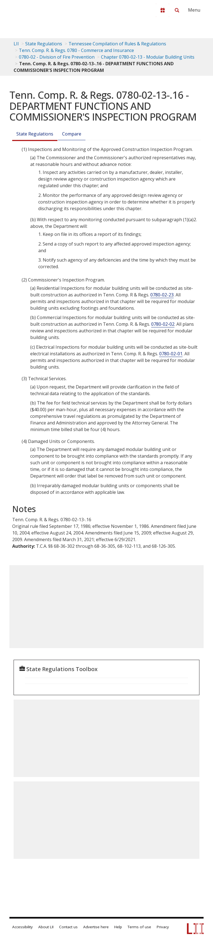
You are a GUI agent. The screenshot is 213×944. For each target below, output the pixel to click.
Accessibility (22, 926)
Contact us (68, 926)
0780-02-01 (170, 354)
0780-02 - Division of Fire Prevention (57, 57)
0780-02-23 (162, 295)
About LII (46, 926)
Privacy (163, 926)
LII (16, 44)
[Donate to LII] (162, 10)
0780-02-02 (162, 324)
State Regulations (43, 44)
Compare (71, 134)
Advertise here (96, 926)
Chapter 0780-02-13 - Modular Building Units (147, 57)
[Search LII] (177, 10)
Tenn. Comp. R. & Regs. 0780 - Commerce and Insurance (76, 50)
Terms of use (139, 926)
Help (118, 926)
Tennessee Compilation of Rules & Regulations (117, 44)
